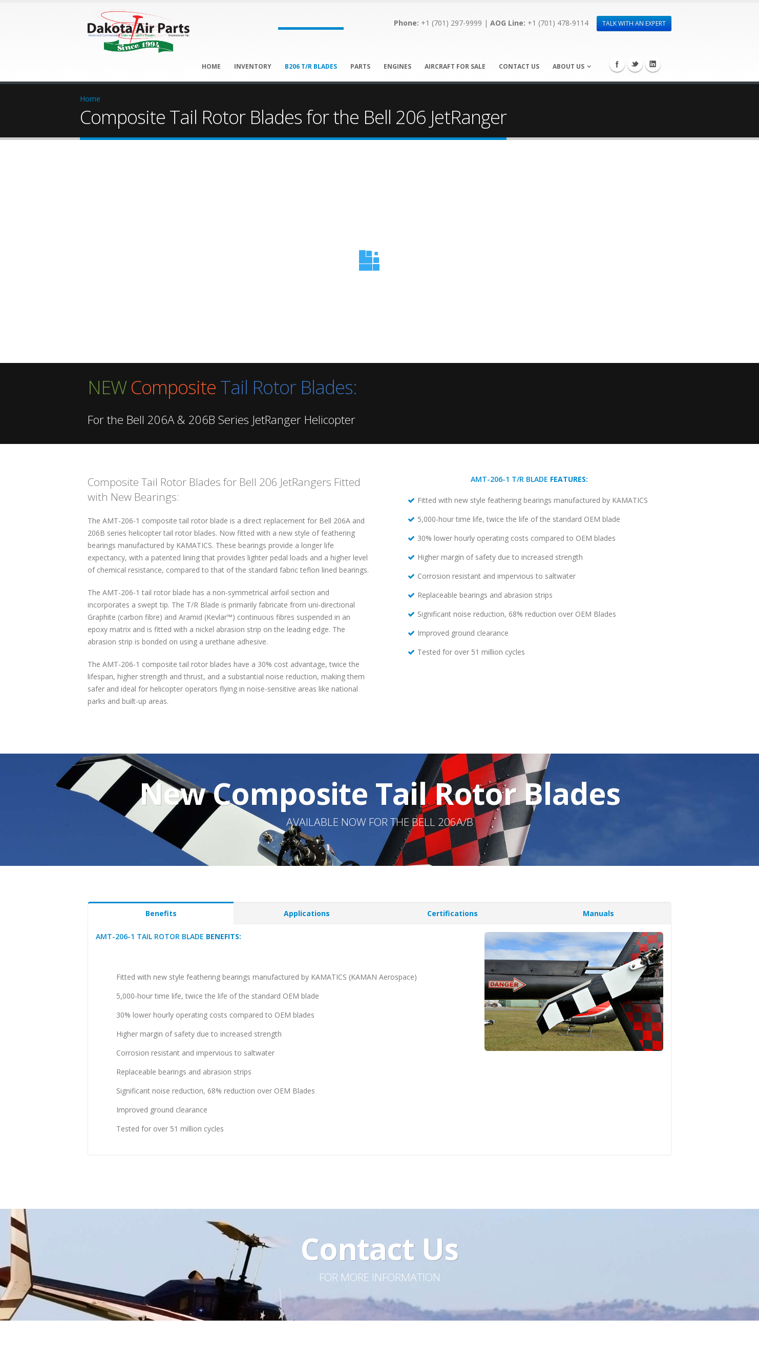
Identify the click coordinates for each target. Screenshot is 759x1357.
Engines (397, 66)
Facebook (617, 64)
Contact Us (519, 66)
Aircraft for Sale (455, 66)
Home (211, 66)
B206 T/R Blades (311, 66)
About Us (568, 66)
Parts (360, 66)
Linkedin (653, 64)
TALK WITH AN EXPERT (634, 23)
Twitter (635, 64)
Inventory (252, 66)
